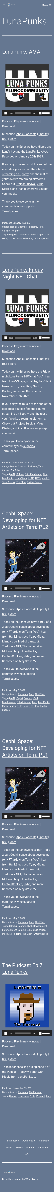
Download (8, 126)
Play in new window (26, 121)
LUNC (47, 234)
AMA (12, 474)
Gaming (22, 930)
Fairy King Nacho (30, 386)
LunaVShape (36, 234)
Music (13, 706)
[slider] (23, 113)
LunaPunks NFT (19, 376)
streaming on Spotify (15, 174)
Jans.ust (33, 641)
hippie (13, 234)
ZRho (27, 656)
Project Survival (26, 184)
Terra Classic (15, 238)
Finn (45, 474)
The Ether (15, 230)
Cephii (14, 626)
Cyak (32, 636)
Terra (31, 694)
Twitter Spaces (41, 238)
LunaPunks (33, 151)
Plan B (22, 189)
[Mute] (40, 113)
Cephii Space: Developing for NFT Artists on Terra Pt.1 (25, 748)
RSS (4, 139)
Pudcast (40, 1096)
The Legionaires (32, 646)
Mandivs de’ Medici (14, 641)
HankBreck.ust (18, 636)
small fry (31, 381)
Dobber (6, 391)
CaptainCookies (12, 656)
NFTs (4, 238)
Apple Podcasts (26, 134)
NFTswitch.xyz (11, 651)
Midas (40, 636)
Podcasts (32, 226)
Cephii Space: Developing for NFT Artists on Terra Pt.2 (25, 520)
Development (9, 702)
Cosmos (22, 226)
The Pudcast (35, 1092)
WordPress (31, 1179)
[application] (27, 113)
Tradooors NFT (11, 646)
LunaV (6, 151)
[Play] (5, 113)
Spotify (43, 134)
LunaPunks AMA (21, 52)
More (13, 139)
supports (29, 206)
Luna (34, 702)
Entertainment (24, 702)
